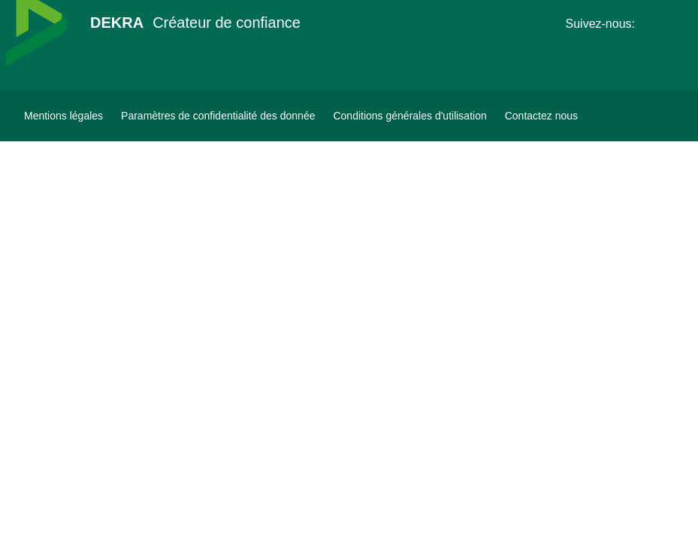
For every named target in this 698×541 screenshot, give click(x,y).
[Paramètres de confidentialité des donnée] (218, 115)
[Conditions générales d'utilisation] (409, 115)
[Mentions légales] (63, 115)
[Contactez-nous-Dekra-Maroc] (541, 115)
